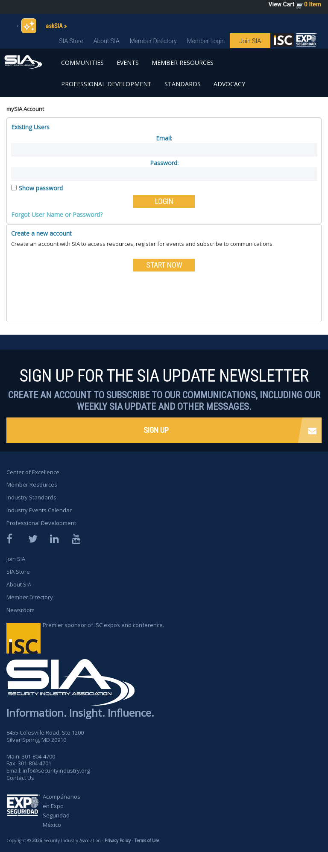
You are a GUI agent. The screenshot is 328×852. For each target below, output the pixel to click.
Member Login (206, 41)
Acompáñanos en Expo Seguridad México (61, 811)
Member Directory (153, 41)
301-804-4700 (38, 756)
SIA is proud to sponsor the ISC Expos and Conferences (283, 42)
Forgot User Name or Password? (56, 214)
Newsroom (20, 610)
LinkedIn (55, 539)
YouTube (77, 539)
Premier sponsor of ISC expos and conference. (103, 625)
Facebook (11, 539)
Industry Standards (31, 497)
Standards (182, 84)
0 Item (312, 4)
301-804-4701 (34, 763)
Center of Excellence (32, 472)
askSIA (54, 26)
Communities (82, 62)
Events (128, 62)
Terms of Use (147, 840)
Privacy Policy (118, 840)
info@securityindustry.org (56, 770)
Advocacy (229, 84)
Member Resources (183, 62)
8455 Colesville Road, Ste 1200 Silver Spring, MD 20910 (45, 736)
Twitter (33, 539)
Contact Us (20, 778)
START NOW (164, 264)
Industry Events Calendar (39, 510)
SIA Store (71, 41)
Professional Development (106, 84)
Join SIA (250, 41)
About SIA (107, 41)
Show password (41, 188)
